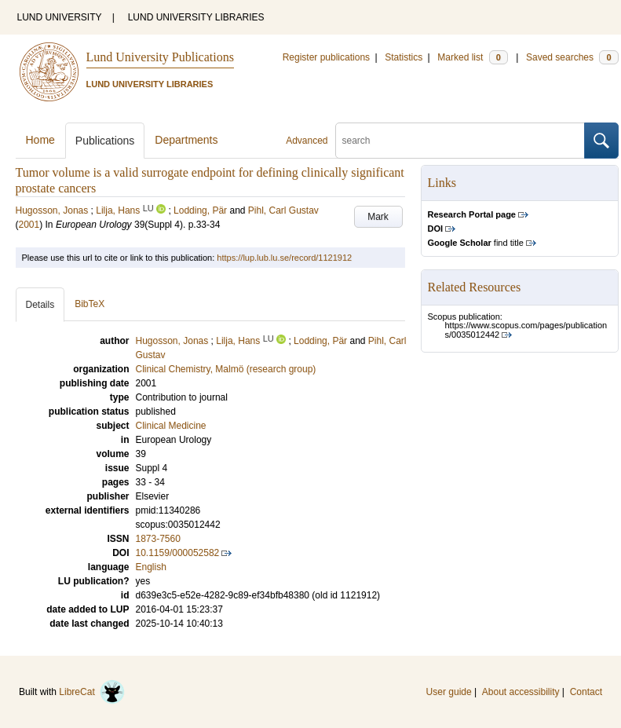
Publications (105, 140)
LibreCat (92, 691)
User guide (449, 691)
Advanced (306, 140)
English (151, 567)
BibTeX (89, 303)
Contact (586, 691)
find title (476, 242)
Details (40, 304)
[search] (460, 141)
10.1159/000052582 (178, 552)
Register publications (326, 57)
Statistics (403, 57)
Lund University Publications (160, 57)
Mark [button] (378, 216)
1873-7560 (158, 538)
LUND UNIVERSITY (59, 17)
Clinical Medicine (171, 425)
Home (40, 140)
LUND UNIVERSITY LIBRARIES (196, 17)
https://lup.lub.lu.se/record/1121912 (284, 257)
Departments (186, 140)
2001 (29, 224)
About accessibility (521, 691)
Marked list (472, 57)
